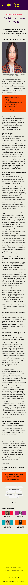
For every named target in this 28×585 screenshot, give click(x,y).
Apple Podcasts (21, 577)
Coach (20, 487)
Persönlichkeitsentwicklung (14, 489)
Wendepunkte (19, 494)
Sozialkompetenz (9, 494)
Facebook (7, 577)
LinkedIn (13, 577)
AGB (22, 570)
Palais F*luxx (16, 5)
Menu (2, 5)
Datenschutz (15, 570)
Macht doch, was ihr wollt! (14, 14)
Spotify (18, 577)
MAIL (18, 479)
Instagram (10, 577)
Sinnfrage (19, 492)
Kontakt (20, 567)
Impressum (7, 570)
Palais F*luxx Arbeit (11, 567)
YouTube (15, 577)
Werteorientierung (14, 497)
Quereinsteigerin (10, 492)
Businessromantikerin (11, 487)
